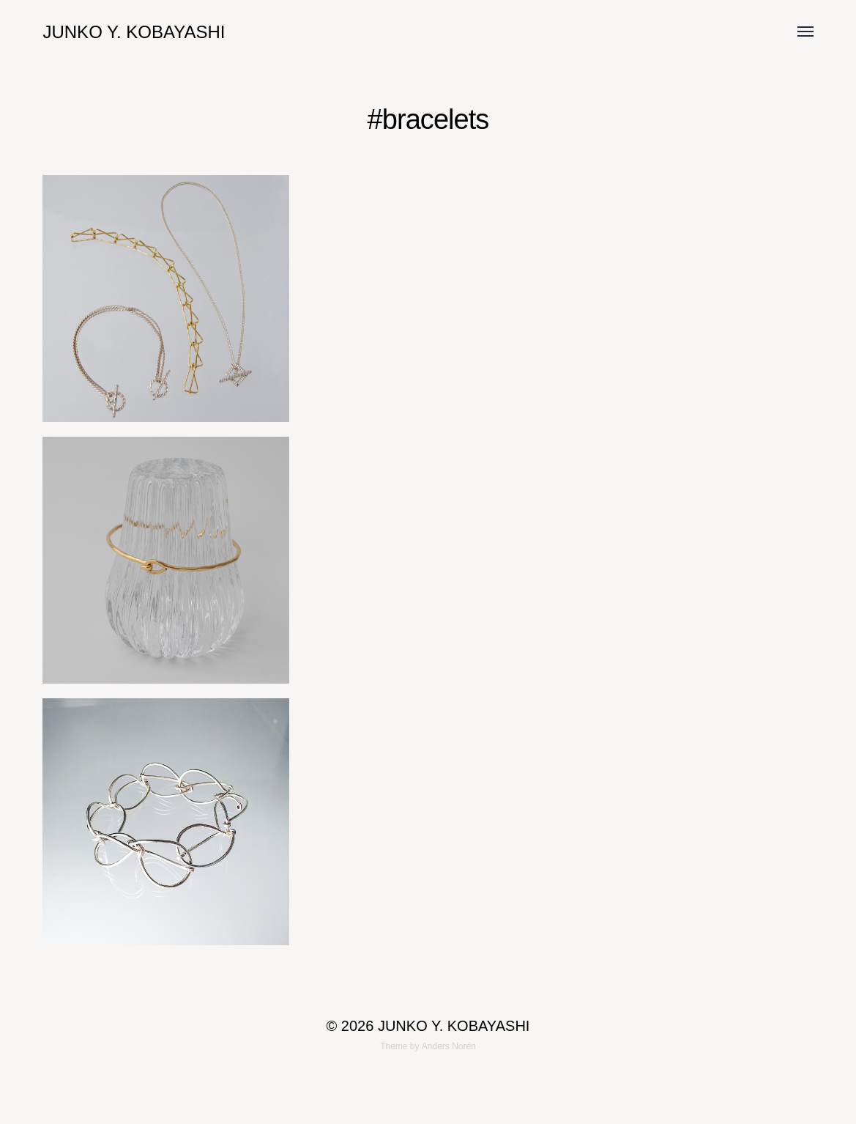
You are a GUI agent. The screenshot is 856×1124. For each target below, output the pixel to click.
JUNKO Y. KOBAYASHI (133, 32)
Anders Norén (449, 1046)
